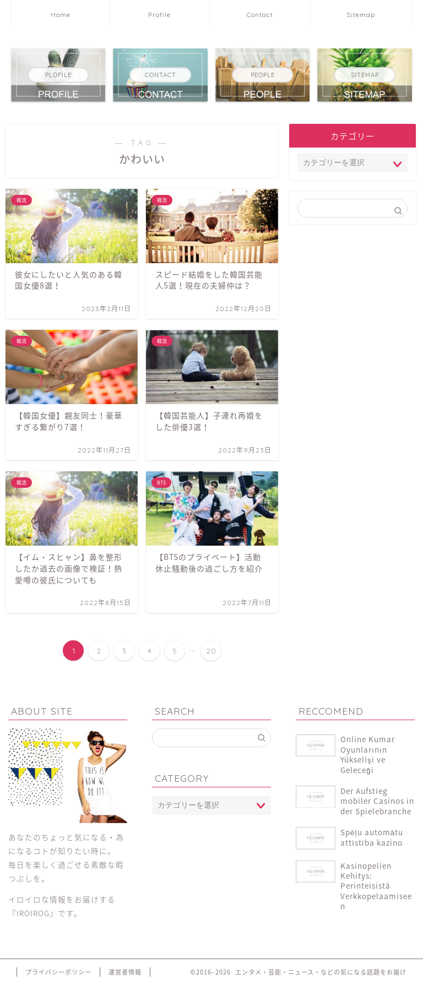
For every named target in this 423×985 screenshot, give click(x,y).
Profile (159, 14)
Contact (260, 14)
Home (60, 14)
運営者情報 (125, 972)
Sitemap (360, 14)
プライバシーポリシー (58, 972)
